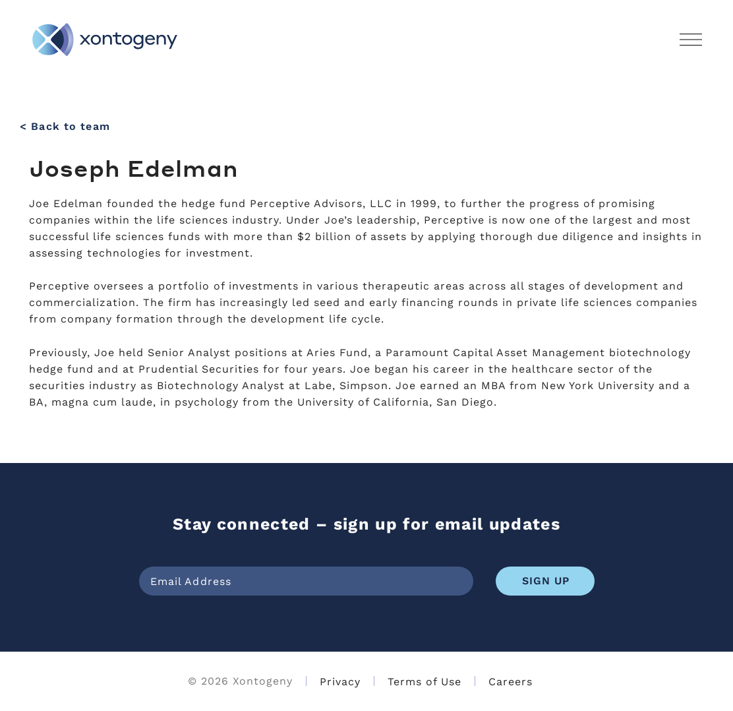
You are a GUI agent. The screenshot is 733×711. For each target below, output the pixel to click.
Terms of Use (424, 681)
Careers (510, 681)
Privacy (340, 681)
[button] (690, 39)
